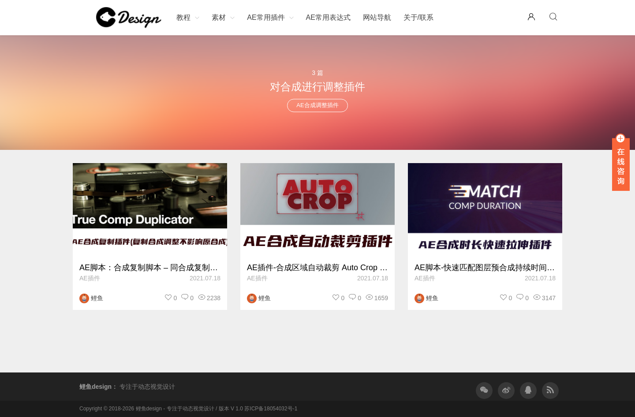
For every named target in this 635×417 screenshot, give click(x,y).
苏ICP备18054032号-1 (270, 409)
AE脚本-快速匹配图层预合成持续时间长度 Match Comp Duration (485, 267)
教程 (183, 17)
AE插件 (89, 278)
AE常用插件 (265, 17)
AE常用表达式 (328, 17)
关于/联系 (418, 17)
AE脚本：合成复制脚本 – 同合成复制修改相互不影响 (149, 267)
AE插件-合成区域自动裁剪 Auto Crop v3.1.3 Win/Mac (317, 267)
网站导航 (377, 17)
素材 (219, 17)
